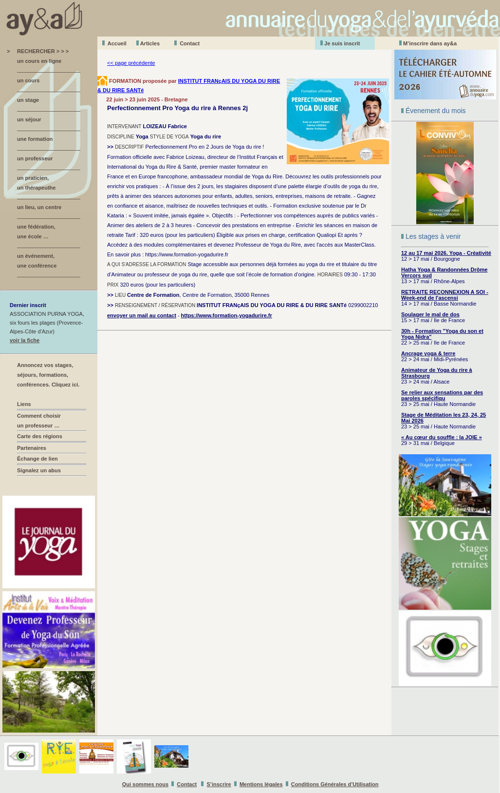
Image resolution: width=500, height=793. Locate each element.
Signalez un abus (39, 470)
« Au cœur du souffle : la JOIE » (441, 437)
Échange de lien (37, 459)
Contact (190, 43)
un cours (28, 80)
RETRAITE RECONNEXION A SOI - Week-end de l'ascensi (444, 295)
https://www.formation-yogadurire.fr (226, 315)
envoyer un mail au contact (141, 315)
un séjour (29, 119)
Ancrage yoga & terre (428, 353)
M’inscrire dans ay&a (430, 43)
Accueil (117, 43)
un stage (28, 100)
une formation (35, 139)
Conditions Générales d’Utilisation (335, 784)
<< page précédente (131, 63)
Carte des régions (39, 436)
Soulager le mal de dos (430, 314)
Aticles (150, 43)
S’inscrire (219, 784)
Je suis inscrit (342, 43)
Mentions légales (261, 784)
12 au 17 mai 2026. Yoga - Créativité (446, 253)
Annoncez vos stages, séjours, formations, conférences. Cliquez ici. (48, 374)
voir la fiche (24, 340)
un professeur (35, 158)
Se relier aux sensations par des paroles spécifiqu (442, 395)
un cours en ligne (39, 61)
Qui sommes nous (145, 784)
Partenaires (31, 448)
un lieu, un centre (39, 207)
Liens (24, 404)
